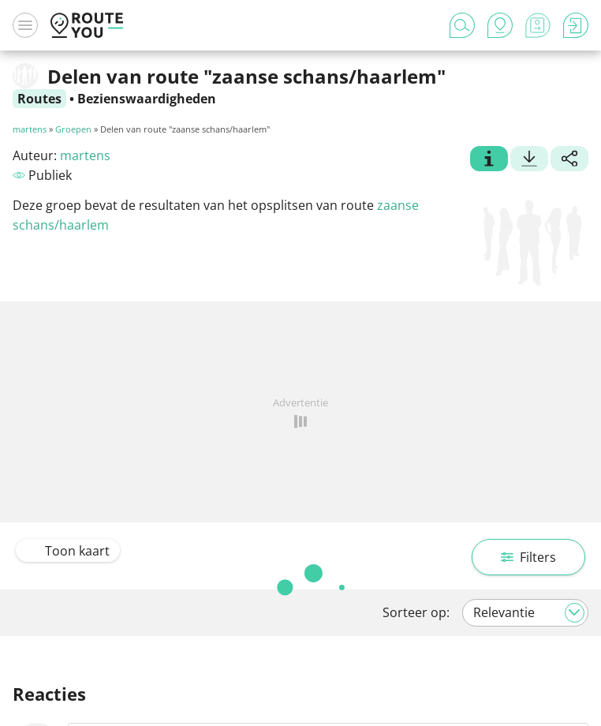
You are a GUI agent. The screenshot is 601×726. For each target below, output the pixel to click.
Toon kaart (68, 550)
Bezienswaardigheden (146, 98)
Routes (39, 98)
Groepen (73, 129)
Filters (528, 557)
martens (30, 129)
